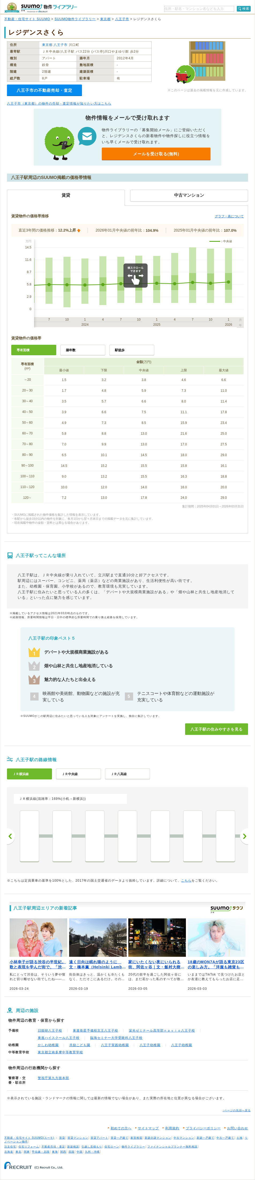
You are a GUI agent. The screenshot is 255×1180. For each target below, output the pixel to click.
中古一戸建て (225, 1137)
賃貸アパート (99, 1137)
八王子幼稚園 (150, 1045)
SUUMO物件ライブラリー (75, 19)
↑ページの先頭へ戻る (237, 1110)
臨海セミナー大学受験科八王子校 (116, 1038)
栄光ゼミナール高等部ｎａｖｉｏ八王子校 (162, 1030)
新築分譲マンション (158, 1137)
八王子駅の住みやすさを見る (216, 729)
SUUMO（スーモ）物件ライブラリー (40, 8)
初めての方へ (121, 1128)
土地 (239, 1137)
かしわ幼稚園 (48, 1045)
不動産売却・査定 (53, 1146)
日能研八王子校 (50, 1030)
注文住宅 (10, 1146)
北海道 (8, 1151)
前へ (11, 836)
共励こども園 (79, 1045)
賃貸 (62, 1137)
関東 (27, 1151)
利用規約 (172, 1128)
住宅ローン (111, 1146)
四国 (71, 1151)
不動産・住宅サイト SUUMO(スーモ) (29, 1137)
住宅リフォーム (28, 1146)
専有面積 (23, 350)
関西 (63, 1151)
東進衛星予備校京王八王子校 (95, 1030)
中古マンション (184, 1137)
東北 (18, 1151)
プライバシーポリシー (203, 1128)
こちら (186, 880)
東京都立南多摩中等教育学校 (60, 1052)
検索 (245, 8)
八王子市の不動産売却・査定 (44, 90)
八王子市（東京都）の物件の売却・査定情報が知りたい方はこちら (59, 103)
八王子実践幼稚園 (115, 1045)
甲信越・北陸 (41, 1151)
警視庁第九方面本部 (53, 1078)
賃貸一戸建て (119, 1137)
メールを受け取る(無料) (156, 154)
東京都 (105, 19)
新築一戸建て (205, 1137)
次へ (244, 836)
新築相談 (73, 1146)
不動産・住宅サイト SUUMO (27, 19)
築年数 (71, 350)
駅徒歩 (120, 350)
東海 (55, 1151)
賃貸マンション (78, 1137)
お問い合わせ (237, 1128)
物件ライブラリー (133, 1146)
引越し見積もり (91, 1146)
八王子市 (122, 19)
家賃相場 (136, 1137)
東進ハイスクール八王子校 (59, 1038)
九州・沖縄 (92, 1151)
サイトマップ (148, 1128)
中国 (79, 1151)
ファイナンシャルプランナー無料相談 (172, 1146)
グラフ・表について (229, 216)
